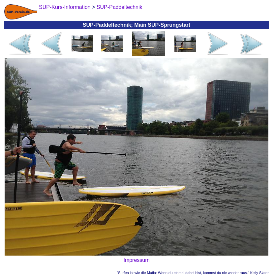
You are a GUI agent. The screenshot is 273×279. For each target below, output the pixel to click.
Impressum (136, 260)
